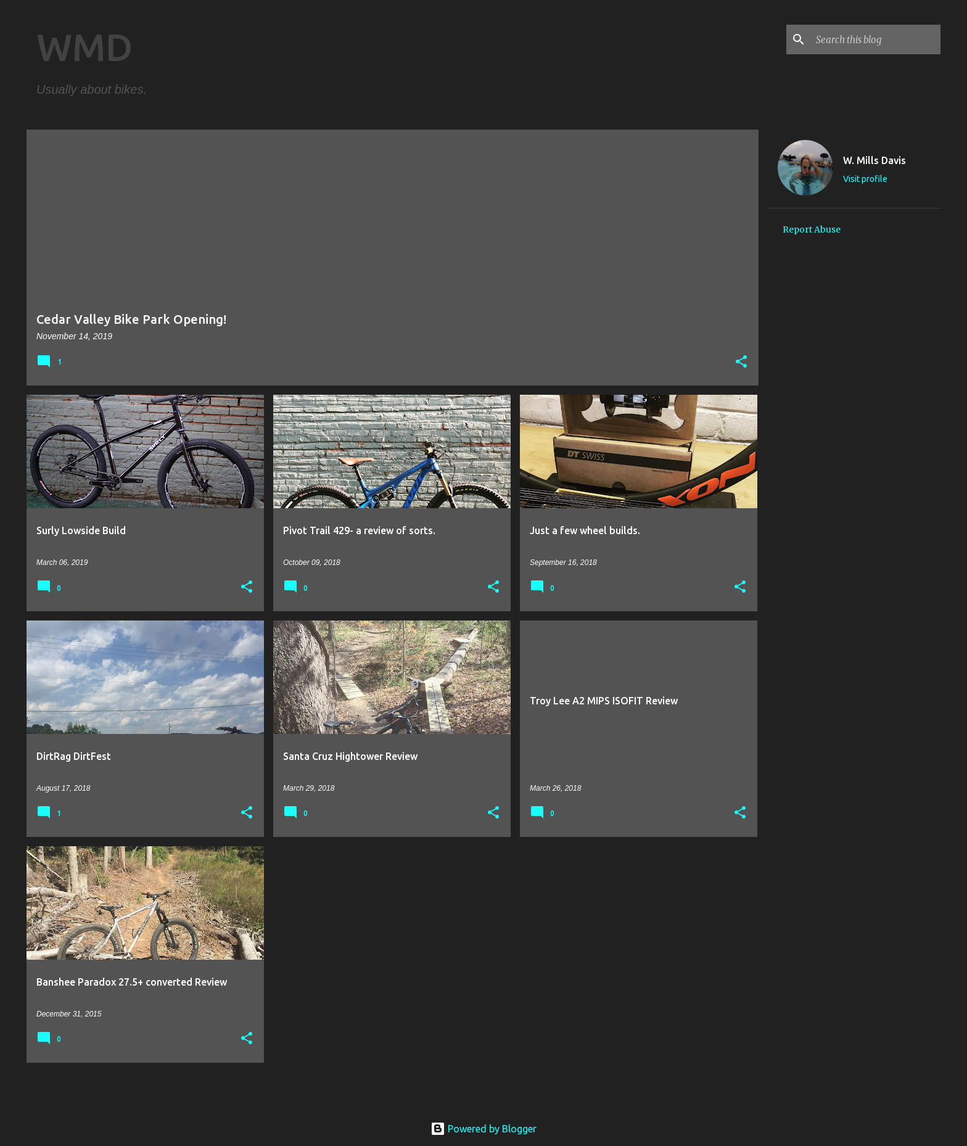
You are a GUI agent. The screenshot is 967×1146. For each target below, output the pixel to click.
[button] (741, 362)
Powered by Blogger (483, 1128)
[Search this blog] (875, 39)
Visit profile (865, 179)
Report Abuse (812, 229)
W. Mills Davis (874, 160)
